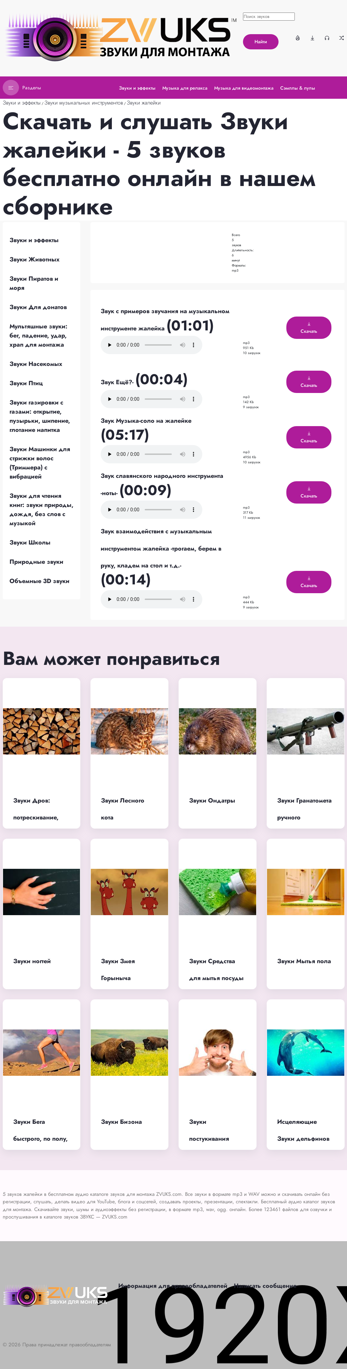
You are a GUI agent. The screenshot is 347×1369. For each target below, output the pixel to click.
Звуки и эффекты (22, 103)
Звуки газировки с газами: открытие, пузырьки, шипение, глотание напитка (39, 416)
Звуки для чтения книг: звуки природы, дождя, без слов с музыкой (41, 509)
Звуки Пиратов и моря (33, 283)
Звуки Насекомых (35, 363)
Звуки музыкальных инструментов (83, 103)
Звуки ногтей (32, 961)
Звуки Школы (29, 542)
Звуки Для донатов (38, 307)
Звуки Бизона (121, 1121)
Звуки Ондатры (212, 800)
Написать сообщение (265, 1285)
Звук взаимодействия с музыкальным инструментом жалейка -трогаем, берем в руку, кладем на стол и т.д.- (161, 548)
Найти (260, 41)
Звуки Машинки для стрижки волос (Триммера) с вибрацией (39, 463)
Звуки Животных (34, 259)
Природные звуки (36, 561)
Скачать (309, 328)
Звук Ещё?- (118, 382)
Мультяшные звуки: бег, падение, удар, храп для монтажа (38, 335)
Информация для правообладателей (172, 1285)
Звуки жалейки (144, 103)
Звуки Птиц (26, 383)
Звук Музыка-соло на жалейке (146, 420)
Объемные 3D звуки (39, 581)
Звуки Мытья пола (304, 961)
